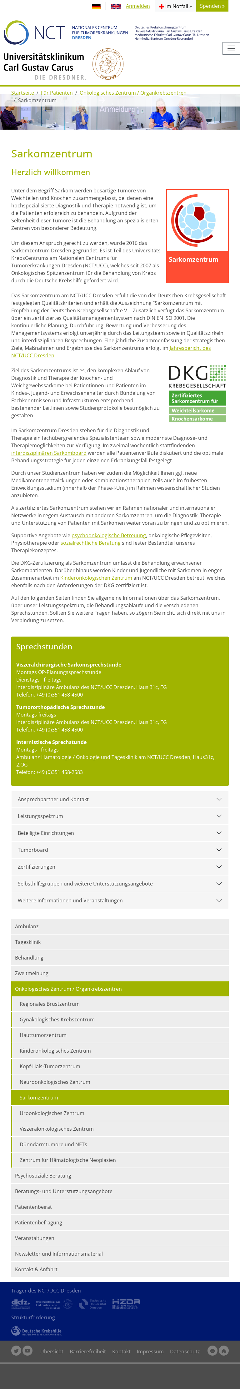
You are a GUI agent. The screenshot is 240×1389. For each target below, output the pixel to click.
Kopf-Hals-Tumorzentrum (50, 1066)
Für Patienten (57, 92)
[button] (175, 6)
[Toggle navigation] (231, 48)
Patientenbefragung (38, 1222)
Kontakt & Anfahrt (36, 1269)
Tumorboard (33, 849)
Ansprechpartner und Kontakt (53, 799)
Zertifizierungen (36, 866)
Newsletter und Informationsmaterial (59, 1253)
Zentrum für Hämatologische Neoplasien (68, 1160)
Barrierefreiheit (88, 1351)
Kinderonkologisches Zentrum (55, 1050)
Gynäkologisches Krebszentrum (57, 1019)
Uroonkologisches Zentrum (52, 1113)
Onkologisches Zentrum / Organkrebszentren (133, 92)
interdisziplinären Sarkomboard (49, 452)
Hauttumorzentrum (43, 1035)
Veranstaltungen (34, 1238)
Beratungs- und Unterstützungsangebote (63, 1191)
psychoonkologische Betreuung (109, 535)
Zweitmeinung (31, 973)
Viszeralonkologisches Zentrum (57, 1128)
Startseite (22, 92)
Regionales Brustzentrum (50, 1003)
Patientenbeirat (33, 1206)
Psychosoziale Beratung (43, 1175)
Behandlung (29, 957)
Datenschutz (185, 1351)
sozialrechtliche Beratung (91, 542)
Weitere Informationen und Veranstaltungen (70, 900)
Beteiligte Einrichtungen (46, 833)
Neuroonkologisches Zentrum (55, 1082)
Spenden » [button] (212, 5)
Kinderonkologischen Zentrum (96, 577)
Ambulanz (27, 926)
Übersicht (51, 1351)
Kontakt (121, 1351)
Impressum (150, 1351)
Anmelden (138, 5)
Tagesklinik (28, 942)
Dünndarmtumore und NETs (53, 1144)
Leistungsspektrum (40, 816)
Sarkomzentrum (39, 1097)
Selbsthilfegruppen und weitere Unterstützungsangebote (85, 883)
